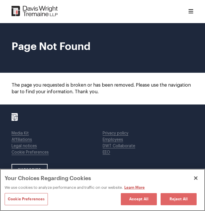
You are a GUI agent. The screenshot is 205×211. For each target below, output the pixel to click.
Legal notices (24, 146)
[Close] (195, 178)
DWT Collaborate (119, 146)
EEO (106, 152)
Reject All (179, 199)
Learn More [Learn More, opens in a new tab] (134, 187)
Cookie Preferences (30, 152)
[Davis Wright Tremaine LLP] (35, 11)
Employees (113, 140)
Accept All (138, 199)
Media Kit (20, 133)
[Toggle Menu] (190, 11)
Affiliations (22, 140)
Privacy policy (115, 133)
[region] (102, 190)
